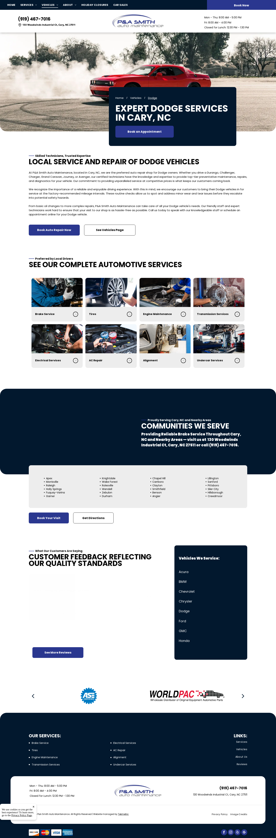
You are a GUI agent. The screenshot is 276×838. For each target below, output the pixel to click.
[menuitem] (13, 5)
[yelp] (237, 832)
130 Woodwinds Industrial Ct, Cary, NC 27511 (49, 24)
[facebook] (224, 832)
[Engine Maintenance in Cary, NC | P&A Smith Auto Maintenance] (129, 292)
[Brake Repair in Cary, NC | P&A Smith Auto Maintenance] (41, 292)
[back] (33, 695)
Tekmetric (123, 814)
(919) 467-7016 (34, 19)
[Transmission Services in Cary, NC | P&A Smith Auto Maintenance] (171, 292)
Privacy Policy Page (21, 831)
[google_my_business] (244, 832)
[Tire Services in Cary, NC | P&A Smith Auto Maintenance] (86, 292)
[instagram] (231, 832)
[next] (243, 695)
